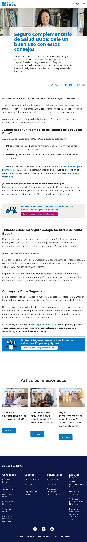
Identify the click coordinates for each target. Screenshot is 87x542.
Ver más (9, 430)
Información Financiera (7, 502)
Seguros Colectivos (29, 485)
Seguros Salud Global (31, 492)
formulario (8, 331)
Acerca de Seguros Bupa (8, 488)
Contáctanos (65, 537)
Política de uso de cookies (47, 537)
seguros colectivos (46, 324)
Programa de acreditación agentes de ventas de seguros (75, 514)
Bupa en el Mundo (7, 495)
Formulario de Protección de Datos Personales (54, 491)
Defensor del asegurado (74, 492)
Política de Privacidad (25, 537)
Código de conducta (6, 510)
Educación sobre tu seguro (14, 391)
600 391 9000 (52, 479)
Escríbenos (51, 484)
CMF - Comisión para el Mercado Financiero (76, 501)
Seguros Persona (32, 479)
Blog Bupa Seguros (7, 480)
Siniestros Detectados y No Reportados (76, 484)
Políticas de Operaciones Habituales (7, 518)
